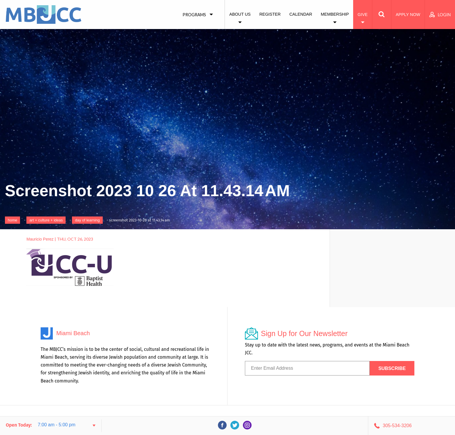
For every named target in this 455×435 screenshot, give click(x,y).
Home (12, 220)
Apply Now (408, 14)
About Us (239, 14)
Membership (335, 14)
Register (270, 14)
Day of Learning (87, 220)
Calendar (300, 14)
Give (362, 14)
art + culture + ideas (46, 220)
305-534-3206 (397, 425)
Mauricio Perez (39, 239)
